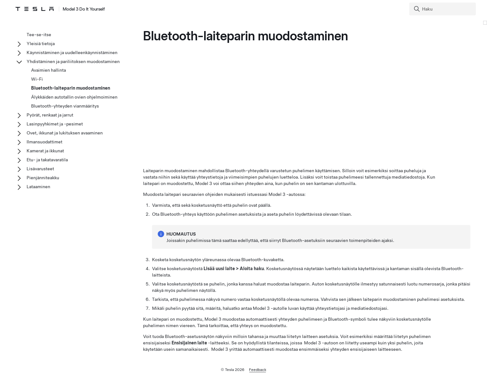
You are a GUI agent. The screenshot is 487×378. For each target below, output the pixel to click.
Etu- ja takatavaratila (47, 159)
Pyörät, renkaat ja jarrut (50, 114)
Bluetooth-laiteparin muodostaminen (70, 88)
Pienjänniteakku (43, 177)
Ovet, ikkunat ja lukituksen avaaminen (65, 132)
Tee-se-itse (39, 34)
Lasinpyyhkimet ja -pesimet (55, 123)
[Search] (443, 9)
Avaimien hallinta (48, 70)
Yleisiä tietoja (41, 43)
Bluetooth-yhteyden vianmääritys (65, 106)
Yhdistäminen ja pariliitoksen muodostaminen (73, 61)
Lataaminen (38, 186)
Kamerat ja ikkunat (45, 150)
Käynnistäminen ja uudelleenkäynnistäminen (72, 52)
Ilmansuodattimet (44, 141)
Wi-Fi (37, 79)
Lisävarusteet (40, 168)
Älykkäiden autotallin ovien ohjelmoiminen (74, 97)
